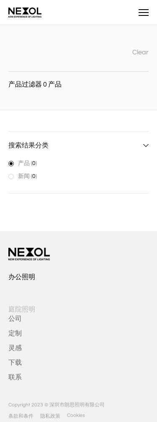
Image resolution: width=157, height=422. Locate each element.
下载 (15, 365)
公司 (15, 321)
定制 (15, 336)
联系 (15, 379)
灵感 (15, 350)
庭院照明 (21, 312)
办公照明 (21, 277)
